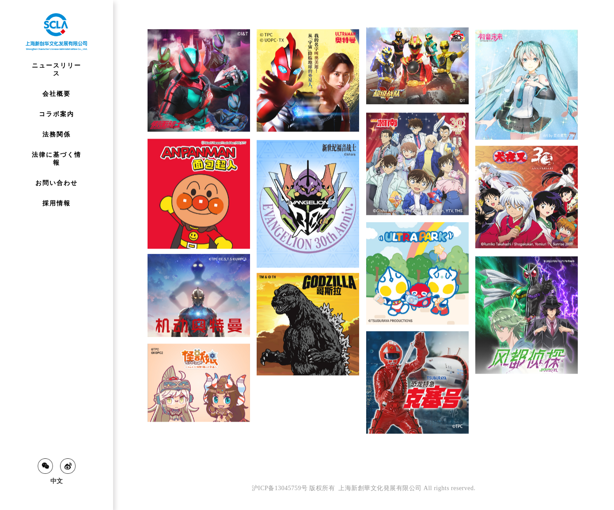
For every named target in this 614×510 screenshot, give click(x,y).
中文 (56, 481)
